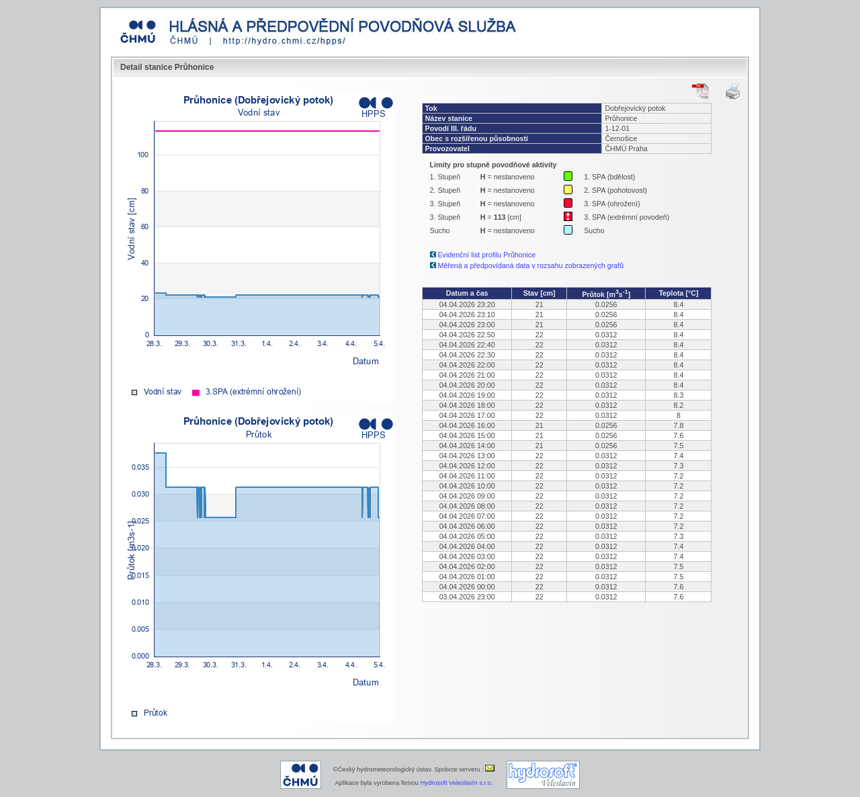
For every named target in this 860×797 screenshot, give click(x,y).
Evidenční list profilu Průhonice (487, 255)
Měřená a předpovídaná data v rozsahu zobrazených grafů (531, 265)
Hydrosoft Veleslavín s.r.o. (457, 783)
